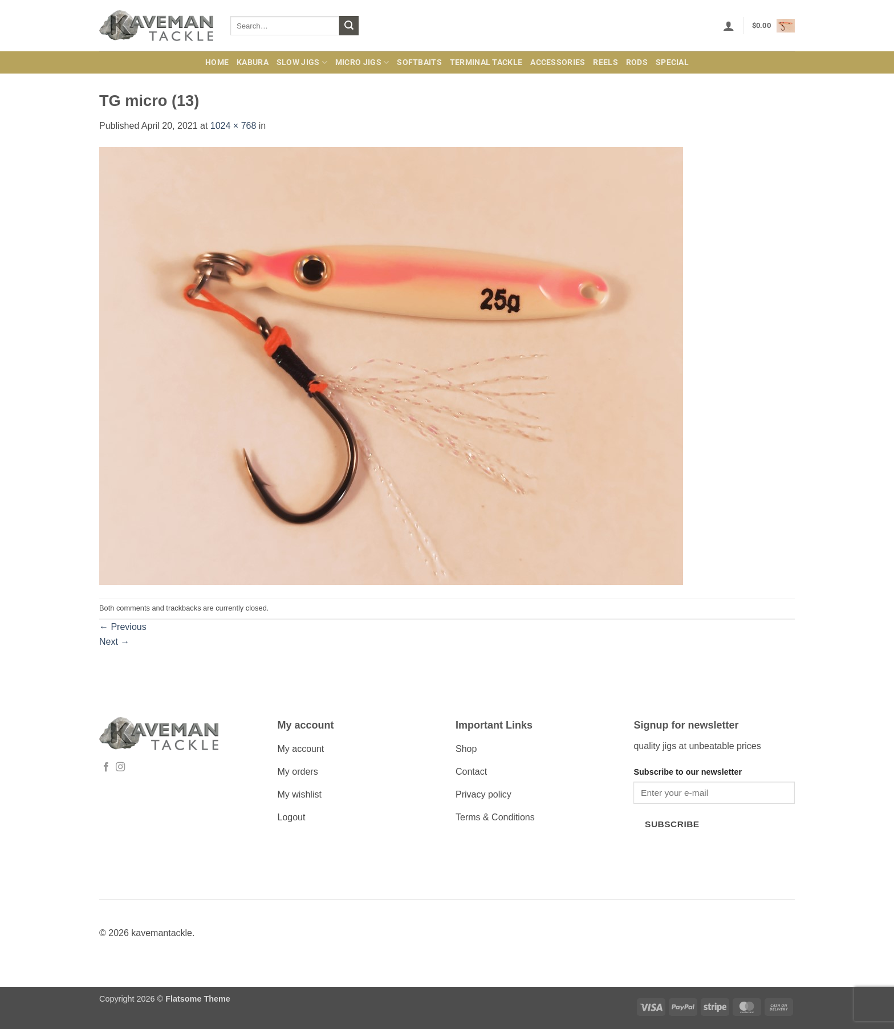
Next (114, 641)
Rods (637, 62)
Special (672, 62)
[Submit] (349, 25)
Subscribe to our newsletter (687, 771)
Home (217, 62)
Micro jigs (362, 62)
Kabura (253, 62)
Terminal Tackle (486, 62)
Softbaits (419, 62)
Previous (123, 627)
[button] (728, 25)
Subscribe (672, 824)
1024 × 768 (233, 126)
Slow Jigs (302, 62)
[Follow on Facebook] (106, 767)
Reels (605, 62)
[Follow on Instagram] (120, 767)
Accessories (557, 62)
